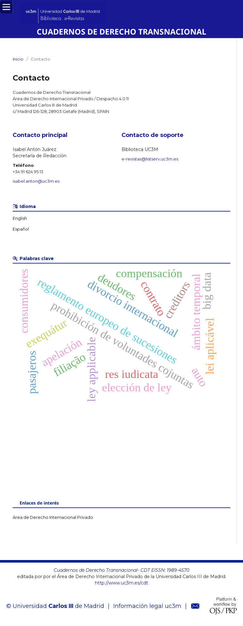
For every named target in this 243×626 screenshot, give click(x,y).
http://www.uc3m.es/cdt (121, 583)
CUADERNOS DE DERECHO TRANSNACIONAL (121, 31)
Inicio (18, 59)
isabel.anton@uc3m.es (36, 181)
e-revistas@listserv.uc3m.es (150, 158)
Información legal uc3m (147, 606)
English (20, 218)
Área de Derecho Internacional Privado (53, 517)
